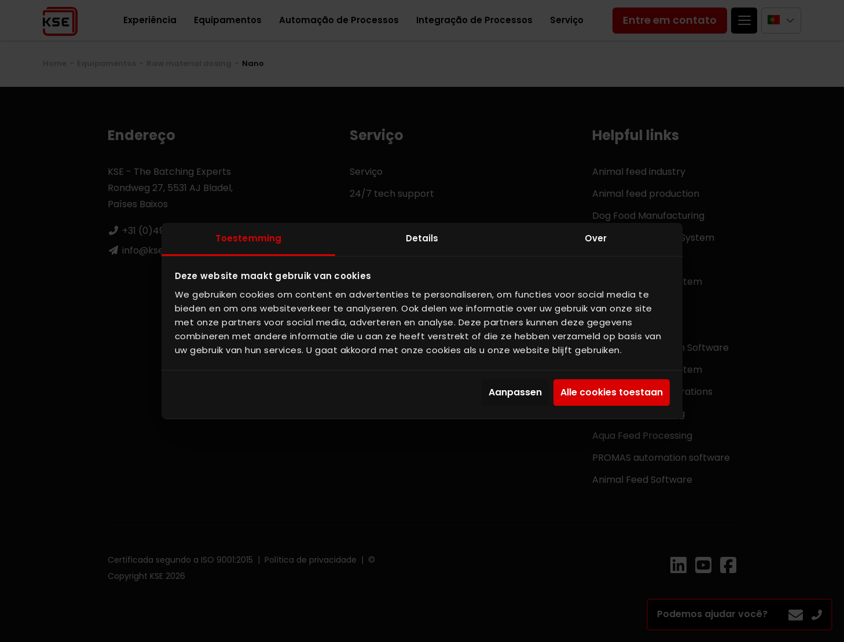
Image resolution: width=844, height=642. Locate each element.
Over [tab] (596, 238)
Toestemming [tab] (248, 238)
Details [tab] (422, 238)
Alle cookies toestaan (611, 392)
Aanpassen (515, 392)
